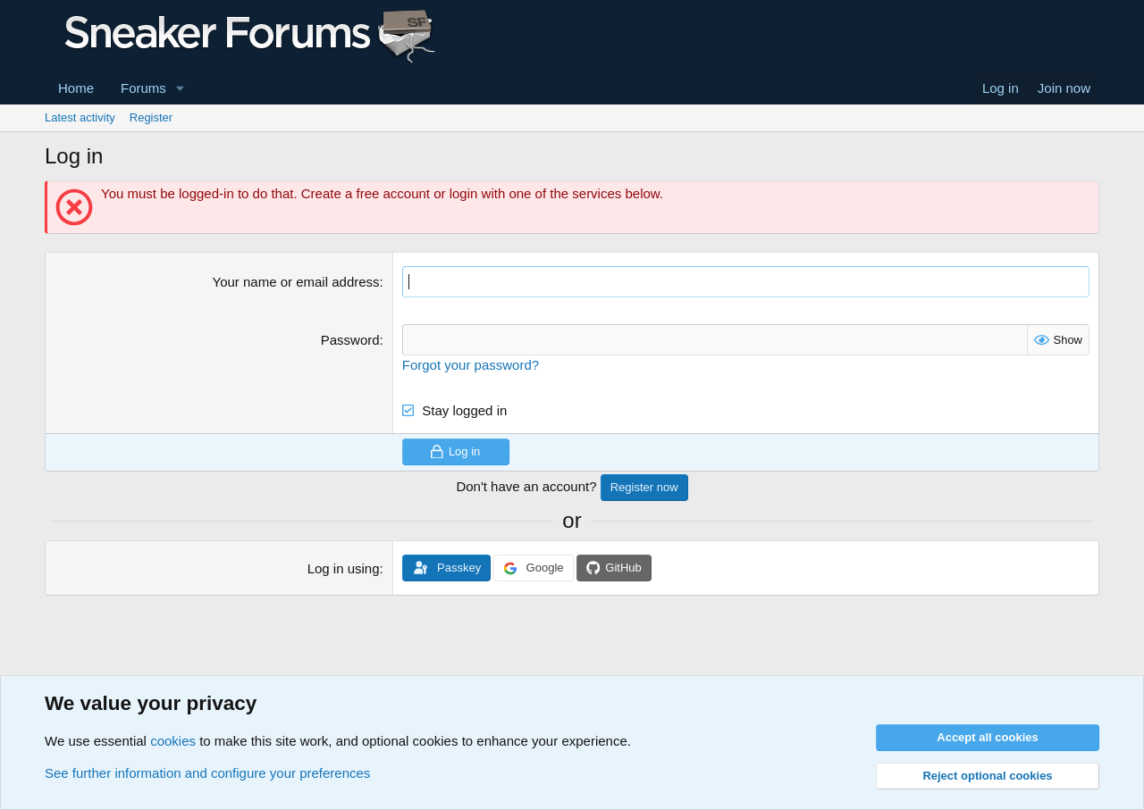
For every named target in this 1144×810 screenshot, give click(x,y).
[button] (180, 87)
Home (76, 88)
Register (151, 117)
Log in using (343, 568)
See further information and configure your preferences (207, 773)
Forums (143, 88)
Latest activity (80, 117)
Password (350, 339)
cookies (173, 740)
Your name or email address (296, 281)
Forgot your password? (470, 364)
